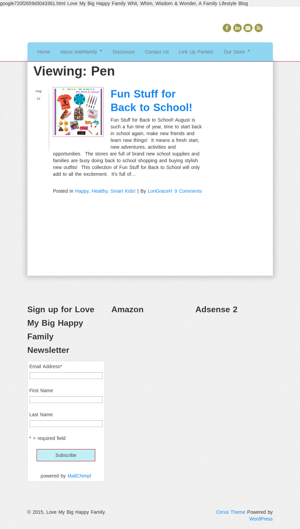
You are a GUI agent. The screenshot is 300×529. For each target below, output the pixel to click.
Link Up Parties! (196, 52)
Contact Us (157, 52)
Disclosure (124, 52)
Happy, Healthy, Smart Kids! (105, 191)
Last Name (41, 414)
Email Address (45, 366)
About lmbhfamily (81, 52)
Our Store (237, 52)
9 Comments (188, 191)
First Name (41, 390)
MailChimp (78, 476)
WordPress (261, 519)
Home (44, 52)
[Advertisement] (234, 354)
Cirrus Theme (230, 512)
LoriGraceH (160, 191)
